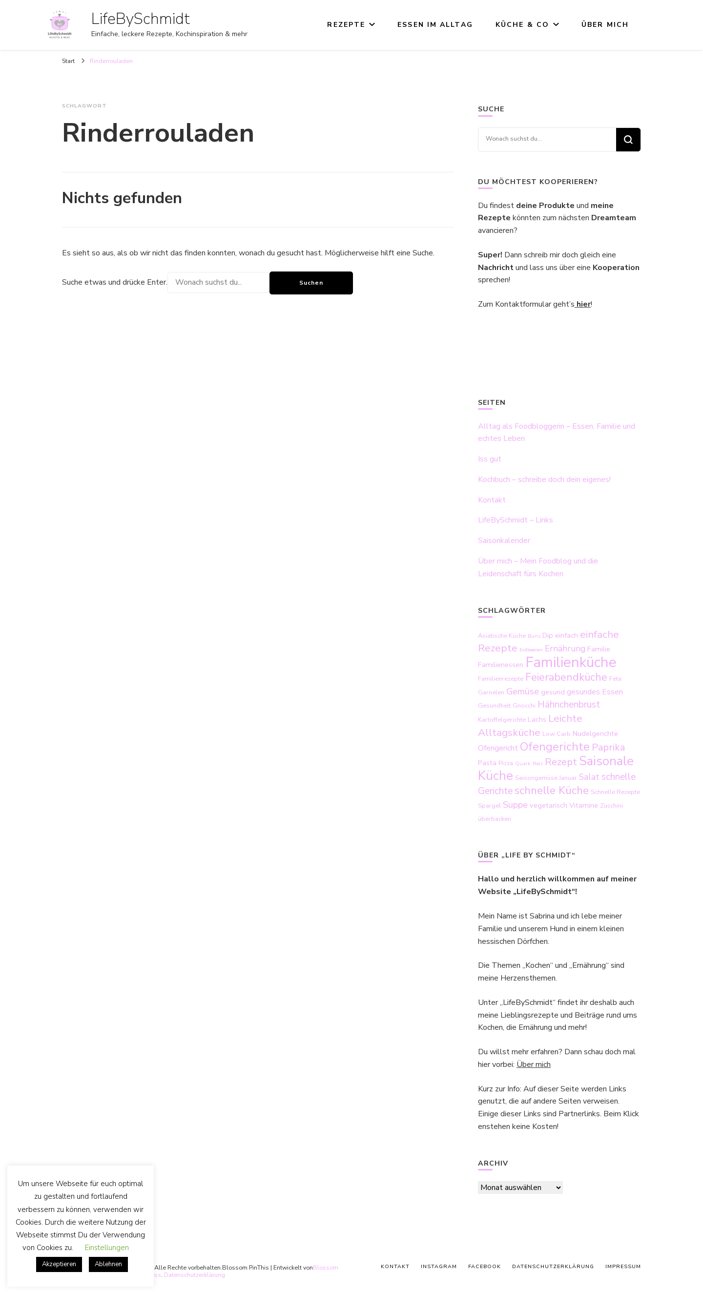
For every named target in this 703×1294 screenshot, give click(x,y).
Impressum (623, 1266)
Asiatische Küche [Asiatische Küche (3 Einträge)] (502, 635)
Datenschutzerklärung (194, 1275)
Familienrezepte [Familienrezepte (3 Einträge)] (500, 678)
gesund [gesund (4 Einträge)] (553, 692)
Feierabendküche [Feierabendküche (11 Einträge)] (566, 677)
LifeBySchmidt (140, 18)
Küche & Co (522, 24)
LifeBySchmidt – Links (515, 520)
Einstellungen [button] (107, 1247)
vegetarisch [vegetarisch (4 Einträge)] (548, 805)
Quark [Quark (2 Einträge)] (523, 763)
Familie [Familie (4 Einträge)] (598, 649)
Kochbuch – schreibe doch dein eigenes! (544, 479)
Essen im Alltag (435, 24)
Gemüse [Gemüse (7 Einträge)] (522, 691)
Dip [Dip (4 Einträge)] (547, 635)
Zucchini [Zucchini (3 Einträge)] (611, 805)
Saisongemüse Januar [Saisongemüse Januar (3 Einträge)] (546, 777)
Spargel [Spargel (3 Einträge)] (489, 805)
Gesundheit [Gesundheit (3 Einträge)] (494, 705)
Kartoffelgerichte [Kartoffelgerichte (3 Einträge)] (502, 719)
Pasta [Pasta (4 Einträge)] (487, 763)
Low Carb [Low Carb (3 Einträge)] (556, 734)
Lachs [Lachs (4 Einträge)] (537, 719)
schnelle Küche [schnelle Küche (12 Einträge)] (552, 790)
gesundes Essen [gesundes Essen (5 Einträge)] (595, 692)
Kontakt (492, 500)
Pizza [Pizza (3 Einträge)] (505, 763)
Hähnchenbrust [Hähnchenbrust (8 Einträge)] (569, 704)
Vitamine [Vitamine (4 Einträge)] (583, 805)
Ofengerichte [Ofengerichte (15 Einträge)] (555, 746)
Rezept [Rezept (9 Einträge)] (561, 762)
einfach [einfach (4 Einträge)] (566, 635)
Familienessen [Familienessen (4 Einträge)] (500, 664)
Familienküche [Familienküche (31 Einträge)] (571, 662)
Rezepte (346, 24)
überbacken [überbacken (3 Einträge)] (494, 818)
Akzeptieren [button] (59, 1264)
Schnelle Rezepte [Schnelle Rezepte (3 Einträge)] (615, 792)
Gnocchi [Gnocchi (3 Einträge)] (524, 705)
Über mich (605, 24)
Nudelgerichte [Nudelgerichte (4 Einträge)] (595, 733)
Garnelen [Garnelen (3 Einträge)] (491, 692)
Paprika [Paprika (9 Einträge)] (608, 747)
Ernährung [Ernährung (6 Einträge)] (565, 648)
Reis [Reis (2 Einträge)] (538, 763)
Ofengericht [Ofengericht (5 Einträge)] (498, 748)
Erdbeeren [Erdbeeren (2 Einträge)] (531, 649)
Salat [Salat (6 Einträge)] (589, 777)
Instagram (439, 1266)
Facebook (484, 1266)
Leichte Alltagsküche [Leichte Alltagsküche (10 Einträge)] (530, 725)
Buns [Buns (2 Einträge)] (534, 636)
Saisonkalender (504, 540)
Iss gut (489, 459)
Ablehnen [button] (108, 1264)
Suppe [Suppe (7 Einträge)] (515, 805)
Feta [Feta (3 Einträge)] (615, 678)
